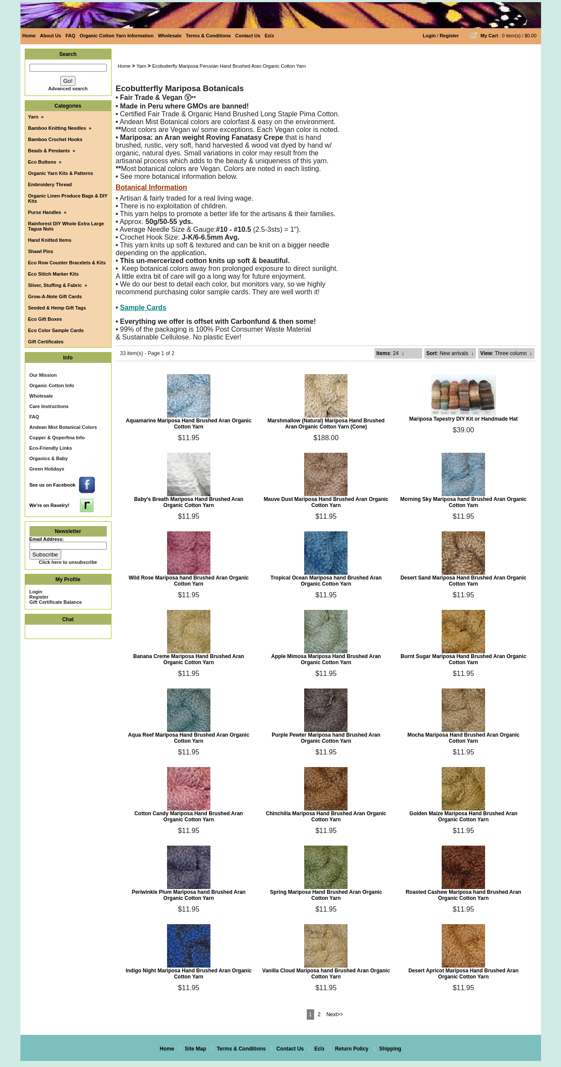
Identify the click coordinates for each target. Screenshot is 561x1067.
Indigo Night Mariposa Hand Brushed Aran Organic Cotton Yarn (189, 974)
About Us (50, 35)
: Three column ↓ (506, 353)
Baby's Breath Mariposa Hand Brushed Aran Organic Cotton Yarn (188, 502)
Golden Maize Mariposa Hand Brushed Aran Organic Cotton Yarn (464, 816)
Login (429, 35)
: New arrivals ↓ (450, 353)
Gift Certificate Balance (56, 602)
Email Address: (47, 539)
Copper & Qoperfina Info (57, 437)
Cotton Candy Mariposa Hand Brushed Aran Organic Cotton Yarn (189, 816)
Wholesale (169, 35)
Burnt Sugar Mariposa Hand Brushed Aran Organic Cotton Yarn (463, 659)
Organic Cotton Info (52, 385)
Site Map (195, 1049)
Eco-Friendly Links (51, 448)
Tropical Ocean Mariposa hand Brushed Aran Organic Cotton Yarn (325, 581)
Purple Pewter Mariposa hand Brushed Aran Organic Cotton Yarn (326, 738)
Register (449, 35)
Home (29, 35)
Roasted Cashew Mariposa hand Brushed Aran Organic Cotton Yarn (463, 895)
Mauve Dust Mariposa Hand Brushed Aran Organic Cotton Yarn (326, 502)
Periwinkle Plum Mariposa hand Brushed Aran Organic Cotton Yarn (189, 895)
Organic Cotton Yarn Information (117, 35)
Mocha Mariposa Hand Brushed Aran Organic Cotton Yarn (463, 738)
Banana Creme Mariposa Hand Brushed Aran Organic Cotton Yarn (188, 659)
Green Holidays (47, 468)
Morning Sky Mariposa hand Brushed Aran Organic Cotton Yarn (463, 502)
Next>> (334, 1014)
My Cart (489, 35)
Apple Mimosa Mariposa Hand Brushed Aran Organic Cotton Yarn (326, 659)
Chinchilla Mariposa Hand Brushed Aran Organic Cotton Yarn (326, 816)
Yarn (141, 66)
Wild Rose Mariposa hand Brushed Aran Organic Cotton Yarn (188, 581)
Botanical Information (151, 187)
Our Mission (43, 375)
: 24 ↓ (390, 353)
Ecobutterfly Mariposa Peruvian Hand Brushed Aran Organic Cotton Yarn (229, 66)
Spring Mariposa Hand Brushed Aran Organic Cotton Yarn (326, 895)
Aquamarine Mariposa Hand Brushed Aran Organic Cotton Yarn (189, 424)
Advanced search (68, 88)
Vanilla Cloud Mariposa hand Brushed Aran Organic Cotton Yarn (326, 974)
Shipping (390, 1049)
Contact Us (247, 35)
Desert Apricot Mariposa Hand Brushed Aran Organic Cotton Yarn (463, 974)
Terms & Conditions (208, 35)
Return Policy (351, 1049)
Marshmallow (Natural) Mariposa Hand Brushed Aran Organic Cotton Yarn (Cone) (325, 424)
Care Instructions (49, 406)
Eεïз (269, 35)
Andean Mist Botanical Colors (63, 427)
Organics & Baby (49, 458)
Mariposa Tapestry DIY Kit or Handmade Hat (463, 419)
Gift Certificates (46, 341)
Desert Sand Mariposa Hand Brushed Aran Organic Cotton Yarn (463, 581)
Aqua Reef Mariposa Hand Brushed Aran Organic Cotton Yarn (188, 738)
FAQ (70, 35)
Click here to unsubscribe (68, 562)
